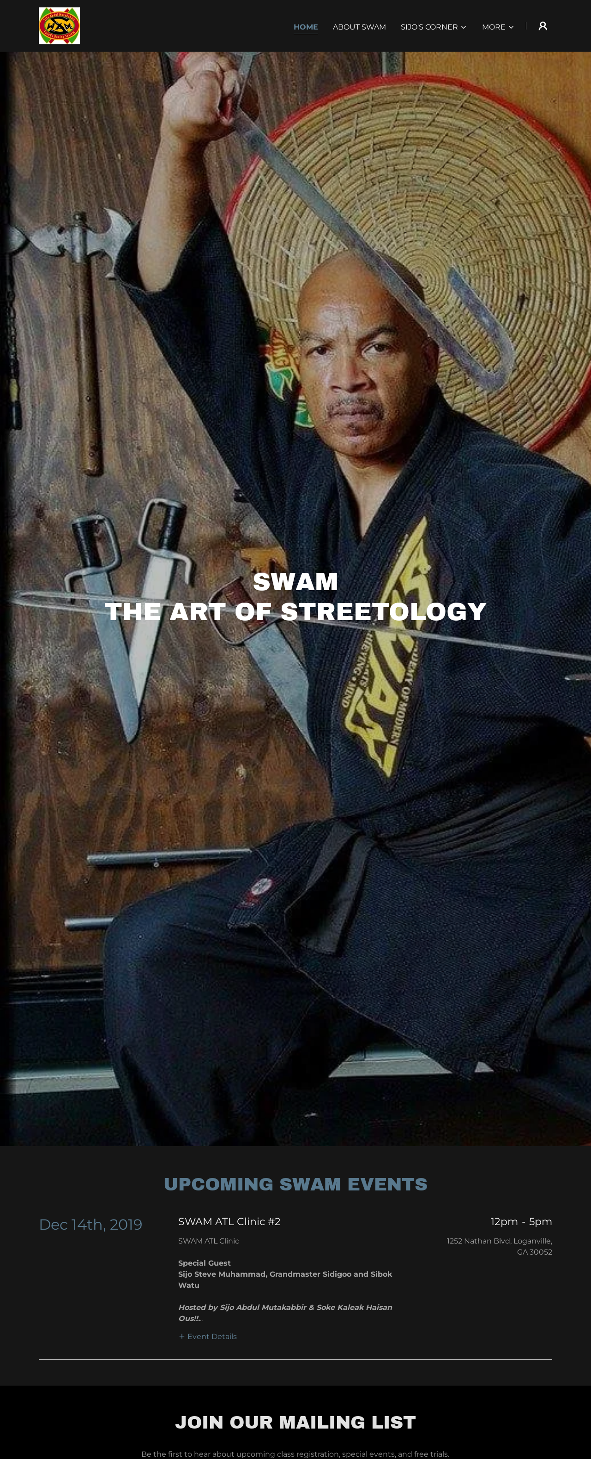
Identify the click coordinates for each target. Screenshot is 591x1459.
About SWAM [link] (359, 27)
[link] (59, 25)
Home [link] (306, 27)
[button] (434, 27)
